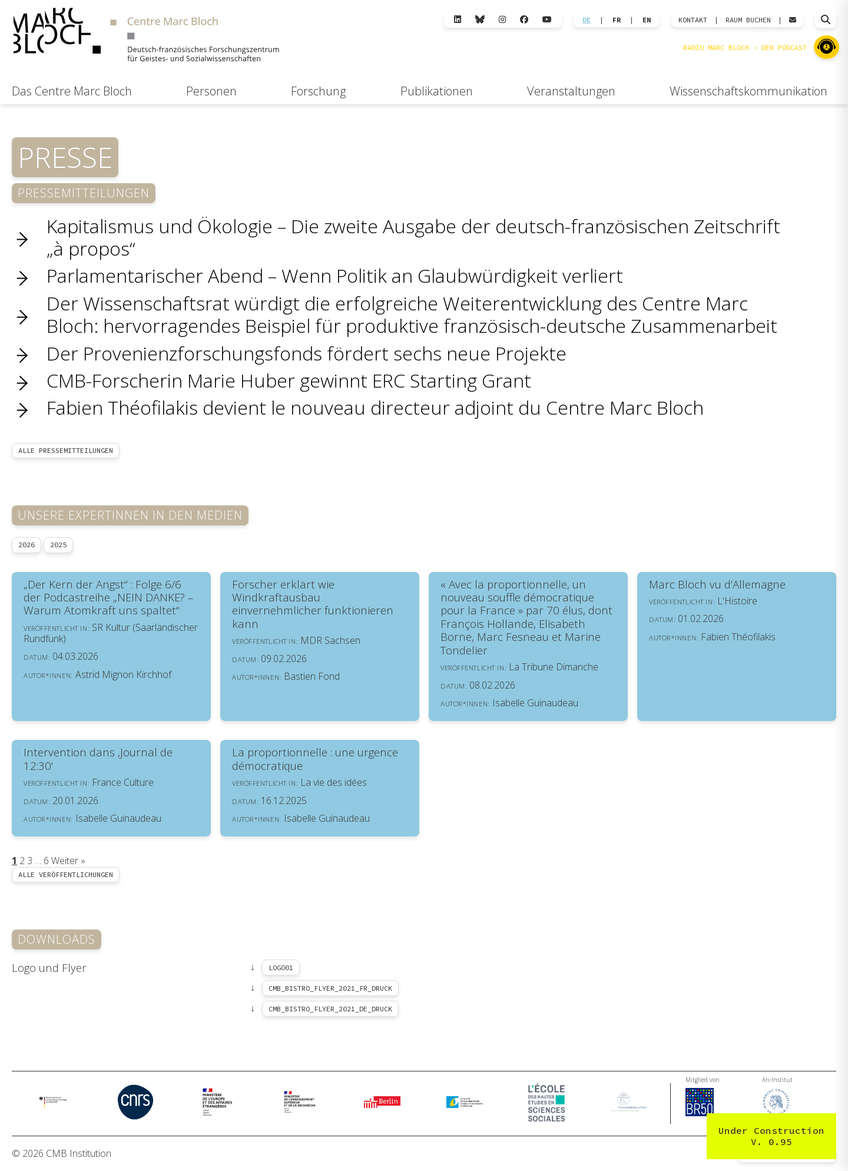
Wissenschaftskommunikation (748, 91)
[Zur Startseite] (146, 36)
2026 (26, 544)
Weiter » (68, 860)
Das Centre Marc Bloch (72, 91)
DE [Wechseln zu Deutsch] (586, 20)
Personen (211, 91)
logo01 (281, 967)
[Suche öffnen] (825, 20)
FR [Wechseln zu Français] (616, 20)
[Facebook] (524, 19)
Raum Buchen (748, 20)
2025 (58, 544)
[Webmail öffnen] (792, 20)
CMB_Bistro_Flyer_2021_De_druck (330, 1008)
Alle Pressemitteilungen (65, 450)
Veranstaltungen (571, 91)
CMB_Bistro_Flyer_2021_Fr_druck (330, 988)
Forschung (318, 91)
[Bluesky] (480, 19)
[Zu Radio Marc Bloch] (826, 47)
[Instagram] (502, 19)
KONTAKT (692, 20)
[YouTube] (547, 19)
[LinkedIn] (457, 19)
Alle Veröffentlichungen (65, 874)
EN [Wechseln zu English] (646, 20)
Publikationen (436, 91)
